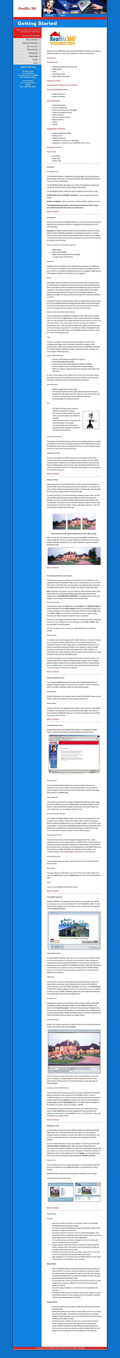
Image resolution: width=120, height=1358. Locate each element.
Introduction (51, 58)
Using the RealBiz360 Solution (57, 89)
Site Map (82, 1348)
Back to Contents (53, 211)
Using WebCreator (53, 101)
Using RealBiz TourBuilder (56, 129)
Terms (75, 1348)
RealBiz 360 (27, 8)
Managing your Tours (54, 147)
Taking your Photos (54, 81)
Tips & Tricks (51, 151)
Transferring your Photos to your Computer (62, 85)
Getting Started (52, 62)
